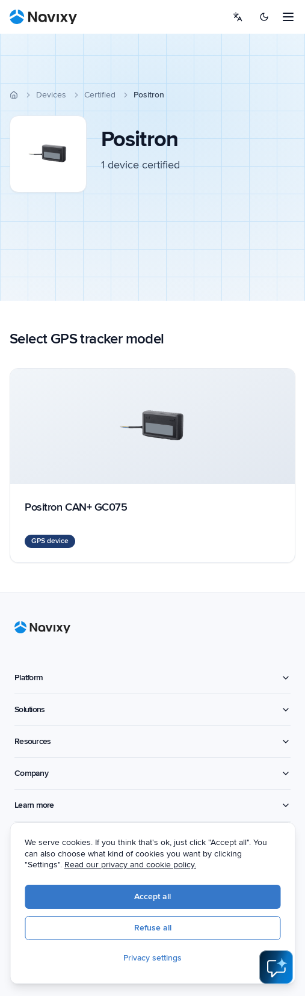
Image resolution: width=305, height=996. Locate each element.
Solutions (152, 709)
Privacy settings (152, 958)
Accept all (152, 896)
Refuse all (152, 928)
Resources (152, 741)
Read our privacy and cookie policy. (130, 864)
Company (152, 773)
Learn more (152, 805)
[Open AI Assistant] (276, 967)
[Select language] (237, 16)
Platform (152, 677)
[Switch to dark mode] (264, 16)
